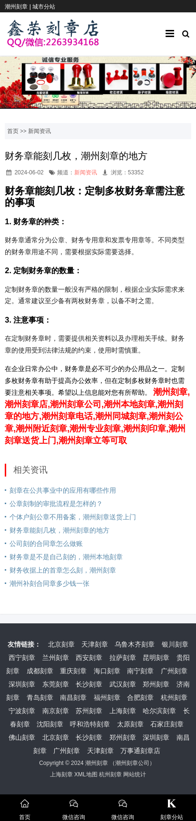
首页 (13, 131)
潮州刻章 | (18, 6)
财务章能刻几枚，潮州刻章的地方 (59, 530)
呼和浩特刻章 (90, 724)
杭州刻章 (174, 697)
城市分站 (43, 6)
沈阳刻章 (50, 724)
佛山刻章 (22, 737)
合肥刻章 (140, 697)
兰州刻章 (55, 657)
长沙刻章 (89, 684)
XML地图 (86, 774)
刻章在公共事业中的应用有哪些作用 (63, 490)
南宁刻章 (140, 671)
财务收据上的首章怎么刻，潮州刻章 (63, 570)
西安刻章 (89, 657)
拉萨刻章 (122, 657)
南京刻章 (55, 711)
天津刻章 (94, 644)
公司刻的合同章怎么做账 (46, 543)
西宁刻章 (22, 657)
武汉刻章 (122, 684)
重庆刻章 (73, 671)
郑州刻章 (156, 684)
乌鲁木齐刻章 (135, 644)
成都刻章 (40, 671)
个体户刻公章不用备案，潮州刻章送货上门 (73, 517)
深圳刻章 (22, 684)
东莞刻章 (55, 684)
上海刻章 (122, 711)
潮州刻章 (96, 763)
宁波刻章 (22, 711)
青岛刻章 (40, 697)
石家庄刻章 (167, 724)
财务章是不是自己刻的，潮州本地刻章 (66, 557)
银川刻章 (175, 644)
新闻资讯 (39, 131)
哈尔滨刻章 (159, 711)
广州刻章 (174, 671)
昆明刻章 (156, 657)
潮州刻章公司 (132, 763)
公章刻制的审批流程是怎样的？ (56, 503)
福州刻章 (107, 697)
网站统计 (134, 774)
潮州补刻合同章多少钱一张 (49, 583)
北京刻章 (61, 644)
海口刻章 (107, 671)
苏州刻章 (89, 711)
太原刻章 (130, 724)
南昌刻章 (73, 697)
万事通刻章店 (140, 750)
